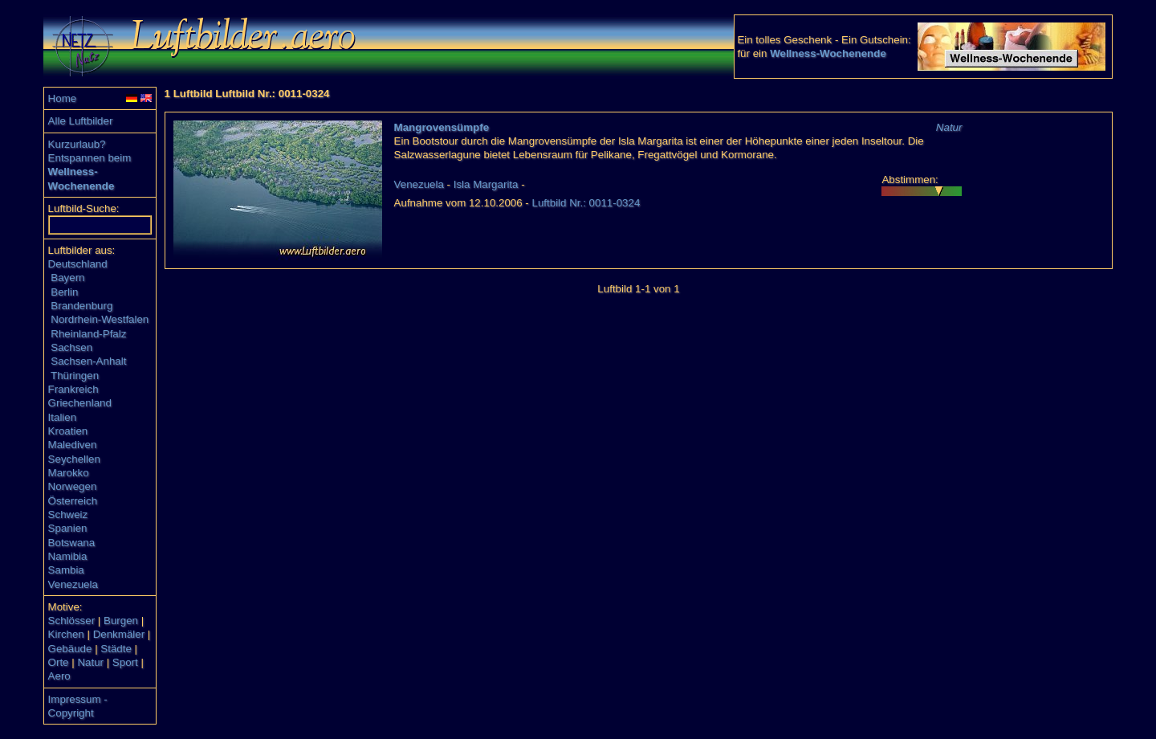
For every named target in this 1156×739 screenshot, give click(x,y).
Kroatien (68, 431)
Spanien (68, 528)
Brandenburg (81, 306)
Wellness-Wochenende (828, 53)
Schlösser (72, 620)
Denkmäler (118, 634)
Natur (90, 662)
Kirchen (66, 634)
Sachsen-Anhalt (88, 361)
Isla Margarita (486, 184)
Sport (125, 662)
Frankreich (73, 389)
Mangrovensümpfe (442, 127)
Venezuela (73, 584)
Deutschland (78, 264)
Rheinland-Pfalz (88, 334)
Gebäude (70, 649)
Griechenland (80, 403)
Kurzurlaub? (77, 144)
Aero (59, 676)
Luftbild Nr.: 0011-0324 (586, 203)
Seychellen (74, 459)
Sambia (66, 570)
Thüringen (75, 376)
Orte (58, 662)
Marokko (68, 473)
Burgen (121, 620)
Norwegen (72, 486)
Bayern (67, 278)
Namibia (68, 556)
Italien (62, 417)
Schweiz (68, 514)
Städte (116, 649)
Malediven (72, 445)
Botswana (72, 543)
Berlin (64, 292)
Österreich (72, 501)
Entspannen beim (90, 158)
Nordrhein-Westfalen (100, 319)
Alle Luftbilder (80, 121)
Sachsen (71, 347)
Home (62, 98)
